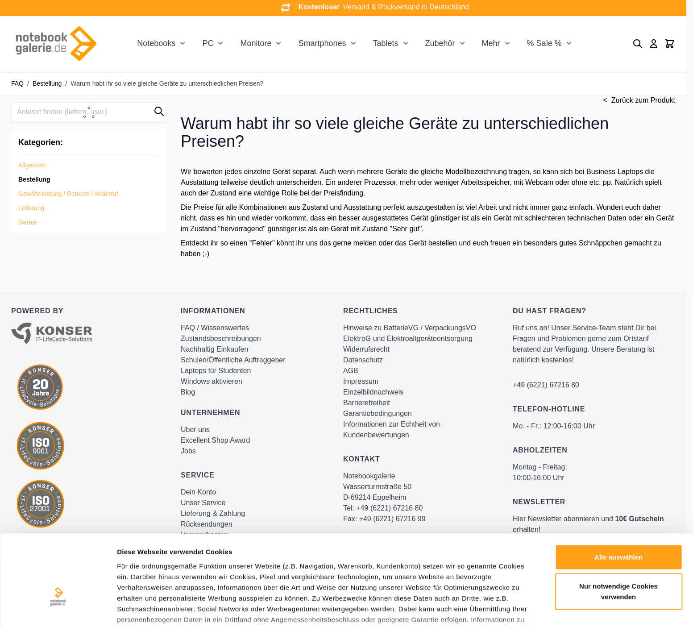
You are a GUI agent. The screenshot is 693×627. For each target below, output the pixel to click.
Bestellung (47, 83)
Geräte (27, 222)
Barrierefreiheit (366, 403)
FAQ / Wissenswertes (215, 328)
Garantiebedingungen (377, 413)
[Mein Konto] (654, 44)
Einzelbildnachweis (373, 392)
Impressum (360, 381)
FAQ (17, 83)
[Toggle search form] (638, 44)
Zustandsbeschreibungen (221, 338)
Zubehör (440, 43)
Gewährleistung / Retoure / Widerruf (68, 193)
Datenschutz (363, 360)
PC (207, 43)
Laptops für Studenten (216, 370)
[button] (159, 111)
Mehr (491, 43)
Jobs (188, 451)
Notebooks (156, 43)
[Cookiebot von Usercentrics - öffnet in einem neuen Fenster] (58, 609)
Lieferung (31, 208)
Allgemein (32, 165)
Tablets (385, 43)
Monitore (255, 43)
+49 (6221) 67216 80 (546, 385)
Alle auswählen (618, 498)
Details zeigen (474, 609)
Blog (188, 392)
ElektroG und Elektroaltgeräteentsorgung (408, 338)
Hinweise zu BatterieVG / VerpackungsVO (409, 328)
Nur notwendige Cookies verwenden (618, 532)
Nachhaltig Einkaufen (214, 349)
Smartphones (322, 43)
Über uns (195, 429)
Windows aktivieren (211, 381)
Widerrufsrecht (366, 349)
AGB (350, 370)
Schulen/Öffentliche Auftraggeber (233, 360)
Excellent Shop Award (215, 440)
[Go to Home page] (55, 43)
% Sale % (544, 43)
